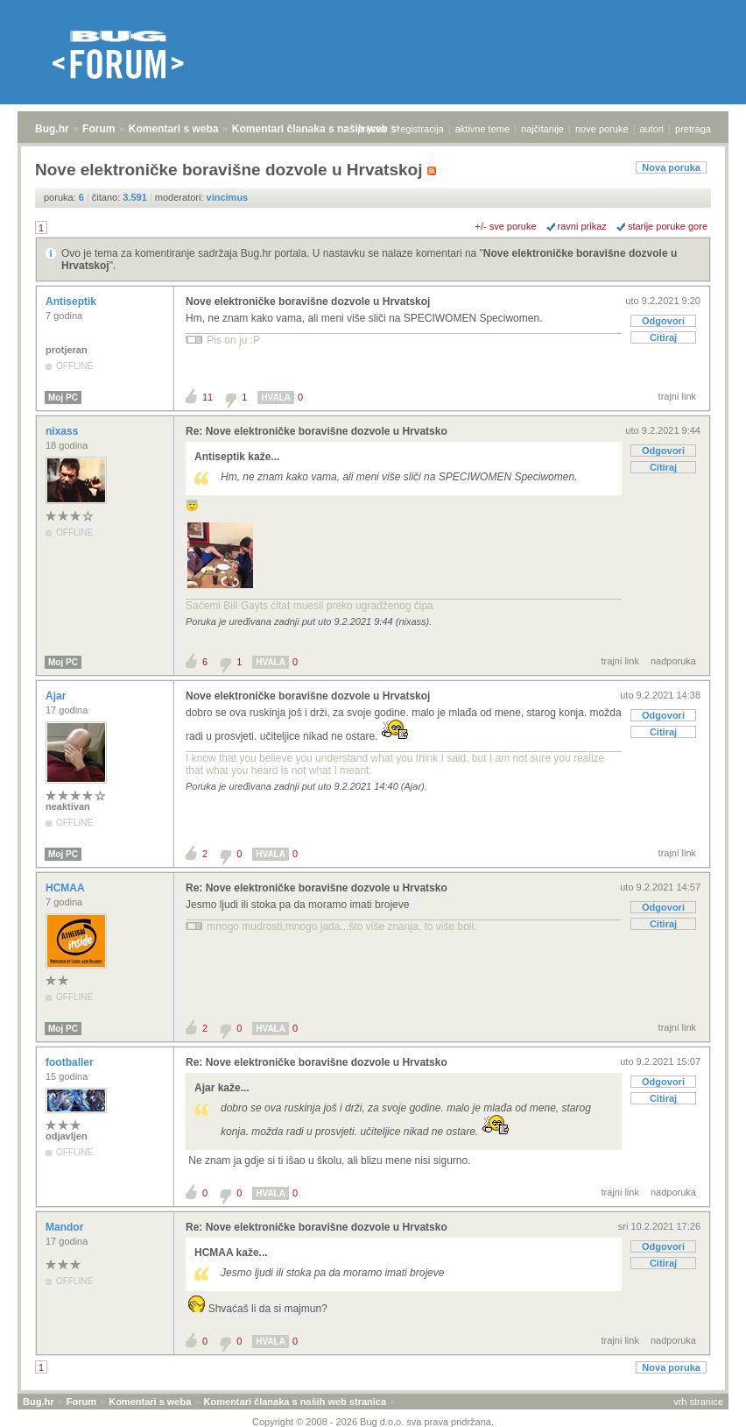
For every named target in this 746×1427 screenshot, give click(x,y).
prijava (371, 129)
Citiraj (663, 337)
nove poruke (602, 129)
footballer (71, 1062)
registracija (421, 129)
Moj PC (63, 397)
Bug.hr (52, 129)
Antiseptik (72, 301)
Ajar (57, 696)
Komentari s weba (174, 129)
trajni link (677, 396)
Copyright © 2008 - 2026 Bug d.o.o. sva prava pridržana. (373, 1421)
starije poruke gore (667, 226)
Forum (98, 129)
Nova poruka (671, 167)
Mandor (66, 1227)
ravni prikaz (582, 226)
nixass (63, 431)
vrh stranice (698, 1401)
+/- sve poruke (506, 226)
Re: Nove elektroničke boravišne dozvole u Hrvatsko (316, 431)
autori (652, 129)
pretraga (693, 129)
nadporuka (673, 661)
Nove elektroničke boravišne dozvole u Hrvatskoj (308, 301)
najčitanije (542, 129)
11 (207, 397)
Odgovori (663, 321)
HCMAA (67, 888)
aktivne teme (482, 129)
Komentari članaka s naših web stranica (331, 129)
